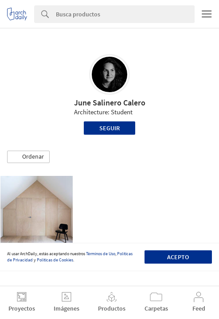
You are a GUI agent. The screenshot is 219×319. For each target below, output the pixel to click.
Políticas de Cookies (55, 260)
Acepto (178, 257)
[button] (28, 157)
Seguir (109, 128)
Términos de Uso (100, 254)
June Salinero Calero (109, 102)
